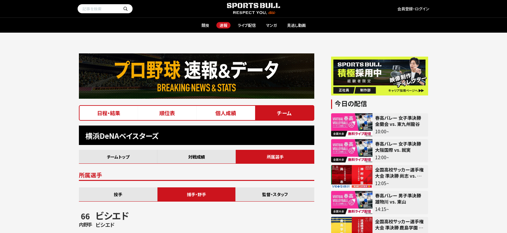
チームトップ (118, 157)
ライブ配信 (247, 25)
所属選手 (275, 157)
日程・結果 (108, 113)
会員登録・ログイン (413, 8)
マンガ (271, 25)
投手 (118, 194)
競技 (205, 25)
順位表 (167, 113)
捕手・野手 (196, 194)
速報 (223, 25)
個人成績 (225, 113)
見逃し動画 (296, 25)
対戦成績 (196, 157)
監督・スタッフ (275, 194)
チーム (284, 113)
